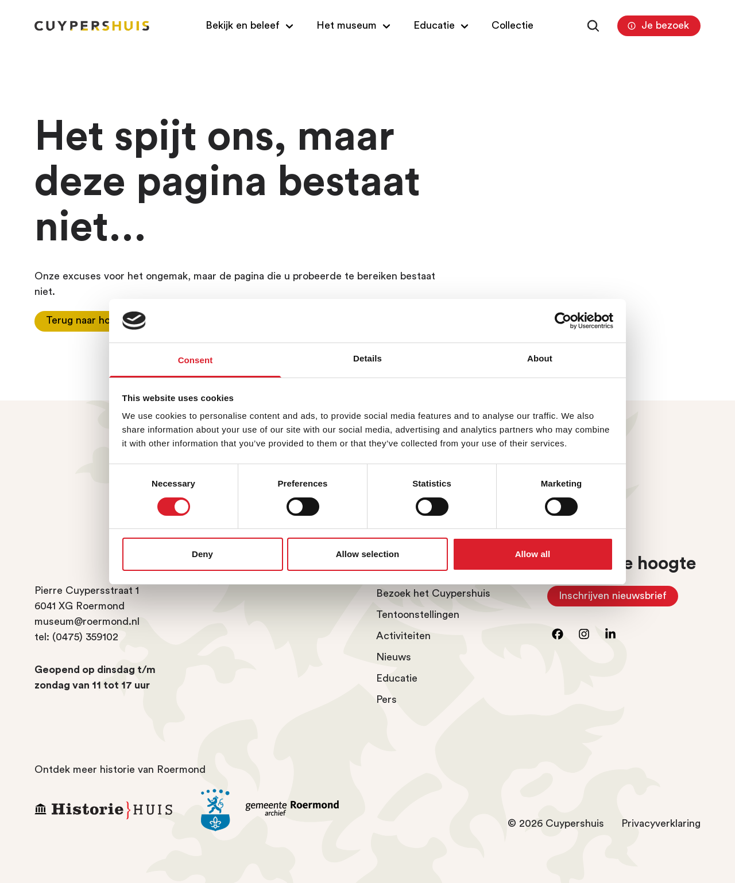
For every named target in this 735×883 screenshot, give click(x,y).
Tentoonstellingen (417, 614)
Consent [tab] (195, 360)
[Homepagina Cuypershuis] (91, 26)
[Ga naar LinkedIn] (610, 634)
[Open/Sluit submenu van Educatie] (442, 25)
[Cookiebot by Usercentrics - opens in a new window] (563, 320)
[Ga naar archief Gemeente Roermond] (275, 810)
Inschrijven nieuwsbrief (618, 598)
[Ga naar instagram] (584, 634)
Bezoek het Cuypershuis (433, 593)
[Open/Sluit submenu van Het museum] (355, 25)
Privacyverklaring (661, 823)
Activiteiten (403, 636)
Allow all (533, 554)
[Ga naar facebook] (557, 634)
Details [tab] (367, 358)
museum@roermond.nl (87, 621)
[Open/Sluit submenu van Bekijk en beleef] (251, 25)
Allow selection (368, 554)
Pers (386, 699)
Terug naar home (85, 320)
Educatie (396, 678)
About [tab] (539, 358)
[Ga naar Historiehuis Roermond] (109, 810)
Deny (202, 554)
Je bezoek (657, 26)
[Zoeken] (593, 25)
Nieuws (393, 657)
